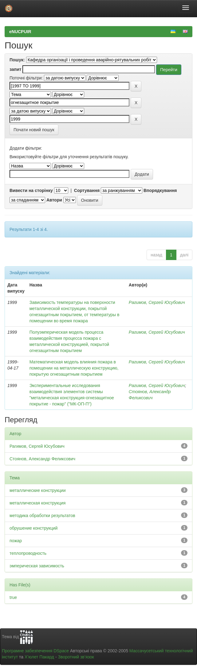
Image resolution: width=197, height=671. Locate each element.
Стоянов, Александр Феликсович (42, 458)
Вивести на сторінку (31, 190)
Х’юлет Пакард (39, 656)
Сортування (87, 190)
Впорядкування (160, 190)
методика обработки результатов (42, 515)
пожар (16, 540)
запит (15, 69)
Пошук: (17, 59)
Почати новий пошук (34, 129)
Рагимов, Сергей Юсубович (157, 302)
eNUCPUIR (20, 31)
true (13, 597)
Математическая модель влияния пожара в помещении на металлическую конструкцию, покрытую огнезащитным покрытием (74, 368)
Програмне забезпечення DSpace (35, 650)
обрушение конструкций (33, 528)
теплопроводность (28, 553)
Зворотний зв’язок (76, 656)
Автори (54, 199)
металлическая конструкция (37, 502)
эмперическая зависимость (37, 565)
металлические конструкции (37, 490)
